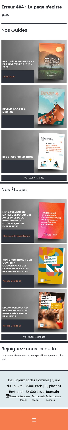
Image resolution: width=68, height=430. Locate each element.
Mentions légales (25, 398)
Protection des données (53, 398)
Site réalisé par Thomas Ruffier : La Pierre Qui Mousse (34, 410)
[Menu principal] (34, 420)
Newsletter (14, 396)
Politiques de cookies (38, 398)
